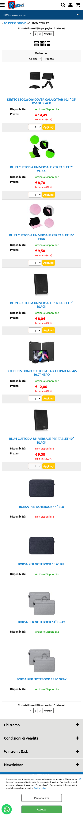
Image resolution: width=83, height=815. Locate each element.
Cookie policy (40, 787)
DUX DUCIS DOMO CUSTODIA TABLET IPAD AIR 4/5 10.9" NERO (41, 372)
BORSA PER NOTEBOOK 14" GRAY (41, 622)
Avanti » (48, 33)
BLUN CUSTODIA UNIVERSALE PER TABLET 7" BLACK (41, 304)
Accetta (41, 809)
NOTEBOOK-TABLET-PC (15, 15)
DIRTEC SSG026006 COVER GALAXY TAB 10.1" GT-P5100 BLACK (41, 101)
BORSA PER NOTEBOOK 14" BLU (41, 506)
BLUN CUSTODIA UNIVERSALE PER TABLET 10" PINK (41, 237)
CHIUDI (80, 778)
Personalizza (41, 798)
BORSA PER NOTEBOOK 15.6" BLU (41, 564)
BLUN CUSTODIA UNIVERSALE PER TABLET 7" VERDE (41, 169)
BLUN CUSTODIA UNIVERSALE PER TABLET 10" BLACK (41, 440)
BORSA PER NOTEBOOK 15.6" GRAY (41, 679)
